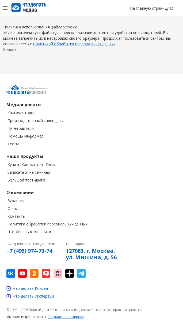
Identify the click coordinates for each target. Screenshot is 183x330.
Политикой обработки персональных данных (74, 43)
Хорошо (10, 49)
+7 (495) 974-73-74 (29, 251)
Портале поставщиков (65, 316)
